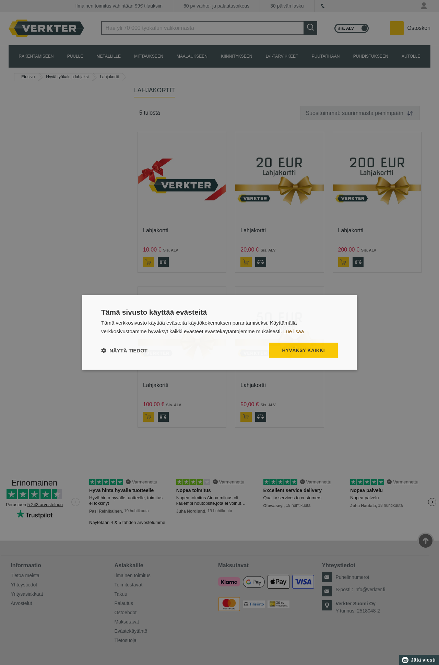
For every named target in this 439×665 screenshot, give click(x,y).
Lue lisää (293, 331)
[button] (124, 350)
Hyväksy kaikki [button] (303, 350)
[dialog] (219, 332)
